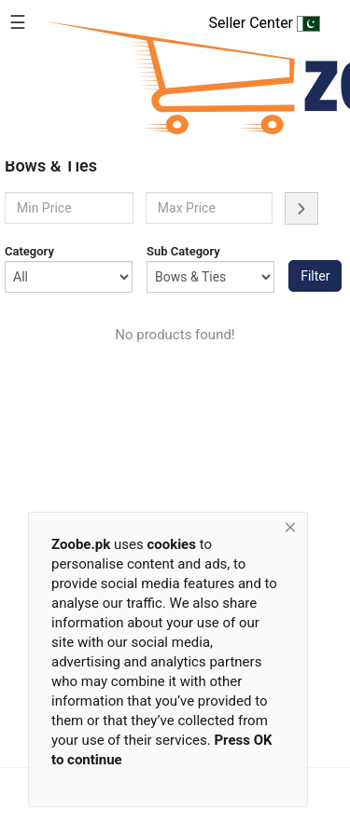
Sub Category (183, 251)
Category (29, 251)
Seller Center (264, 23)
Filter (315, 275)
